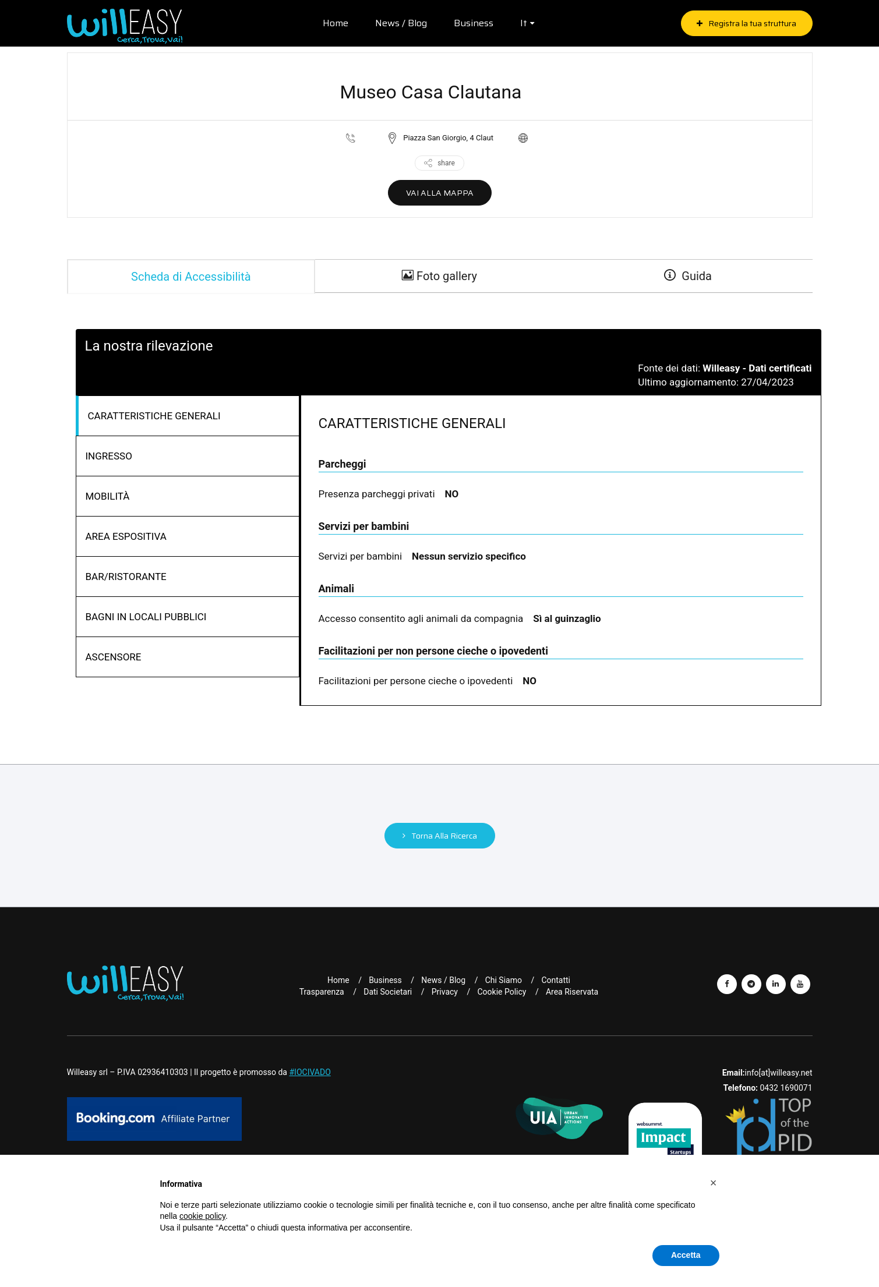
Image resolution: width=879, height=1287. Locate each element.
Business (472, 23)
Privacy (445, 991)
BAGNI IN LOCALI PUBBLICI (146, 616)
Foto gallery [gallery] (439, 276)
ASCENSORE (114, 656)
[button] (713, 1182)
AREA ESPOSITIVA (126, 536)
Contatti (555, 979)
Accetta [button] (686, 1255)
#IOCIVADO (309, 1071)
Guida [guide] (688, 276)
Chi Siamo (503, 979)
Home (334, 23)
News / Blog (399, 23)
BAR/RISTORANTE (126, 576)
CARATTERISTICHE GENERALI (154, 415)
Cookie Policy (501, 991)
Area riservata (572, 991)
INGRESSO (109, 455)
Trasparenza (321, 991)
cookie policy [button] (202, 1216)
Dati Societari (387, 991)
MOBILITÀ (108, 495)
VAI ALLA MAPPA (440, 192)
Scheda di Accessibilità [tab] (191, 276)
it (521, 23)
